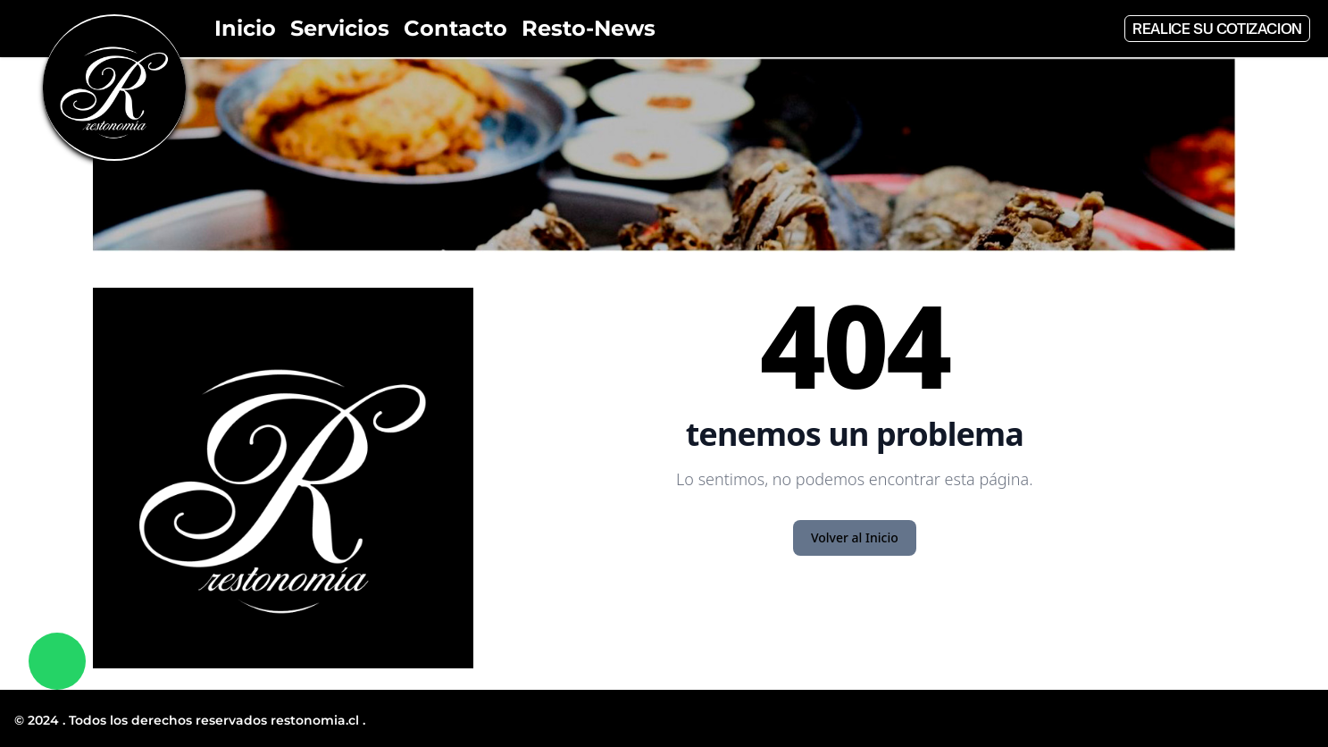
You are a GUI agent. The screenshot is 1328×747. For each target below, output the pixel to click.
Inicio (245, 28)
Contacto (455, 28)
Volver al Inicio (854, 537)
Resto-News (589, 28)
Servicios (339, 28)
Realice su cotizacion (1217, 29)
